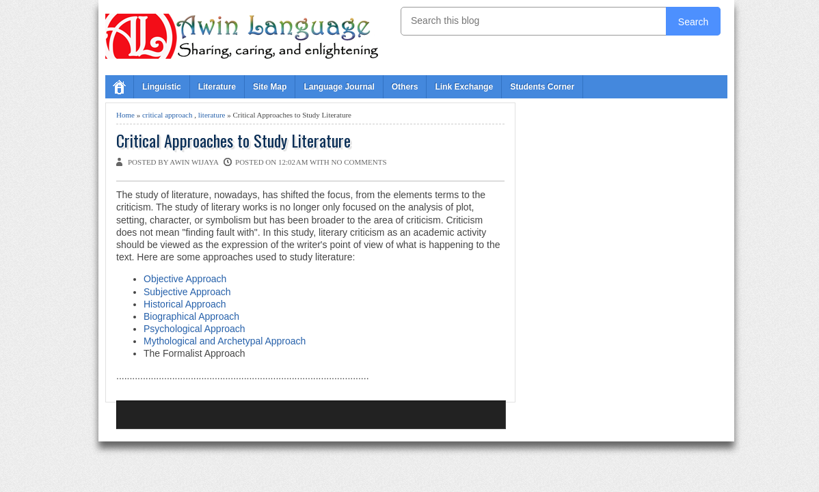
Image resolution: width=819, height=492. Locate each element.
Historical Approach (185, 304)
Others (405, 87)
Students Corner (542, 87)
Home (125, 115)
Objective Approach (185, 278)
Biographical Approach (191, 316)
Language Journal (339, 87)
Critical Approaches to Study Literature (233, 140)
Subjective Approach (187, 291)
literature (212, 115)
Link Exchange (464, 87)
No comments (359, 162)
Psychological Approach (194, 328)
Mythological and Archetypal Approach (225, 341)
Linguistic (161, 87)
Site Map (269, 87)
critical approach (167, 115)
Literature (217, 87)
